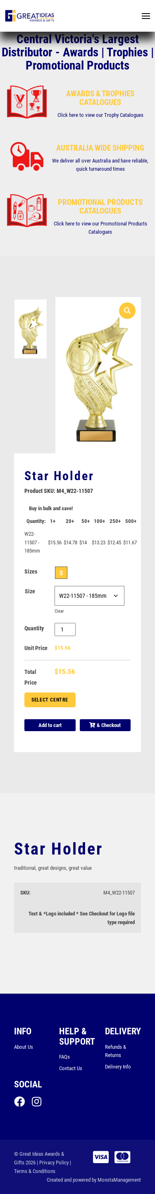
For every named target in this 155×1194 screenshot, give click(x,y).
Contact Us (70, 1068)
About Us (23, 1047)
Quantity (34, 628)
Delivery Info (118, 1067)
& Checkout (105, 725)
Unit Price (36, 648)
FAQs (64, 1057)
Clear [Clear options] (60, 611)
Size (30, 591)
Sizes (30, 571)
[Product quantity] (65, 629)
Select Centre (49, 700)
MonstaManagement (119, 1180)
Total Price (30, 677)
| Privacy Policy (53, 1162)
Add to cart (50, 725)
